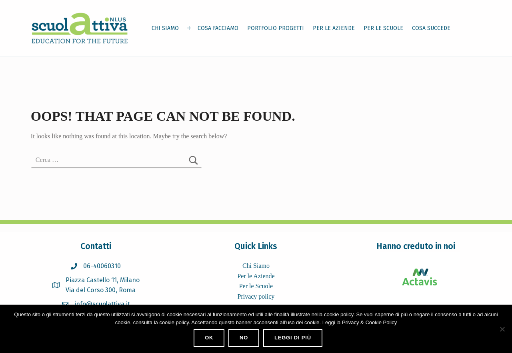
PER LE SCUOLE (383, 28)
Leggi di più (292, 338)
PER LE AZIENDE (334, 28)
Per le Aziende (255, 276)
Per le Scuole (256, 286)
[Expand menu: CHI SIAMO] (189, 28)
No (244, 338)
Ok (209, 338)
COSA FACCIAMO (218, 28)
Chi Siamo (256, 265)
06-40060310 (102, 266)
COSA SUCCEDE (431, 28)
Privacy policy (255, 296)
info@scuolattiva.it (102, 304)
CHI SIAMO (165, 28)
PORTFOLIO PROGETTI (275, 28)
